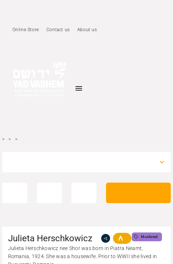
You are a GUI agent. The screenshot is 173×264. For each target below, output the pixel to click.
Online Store (26, 29)
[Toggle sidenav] (79, 88)
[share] (105, 238)
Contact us (58, 29)
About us (87, 29)
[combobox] (80, 162)
